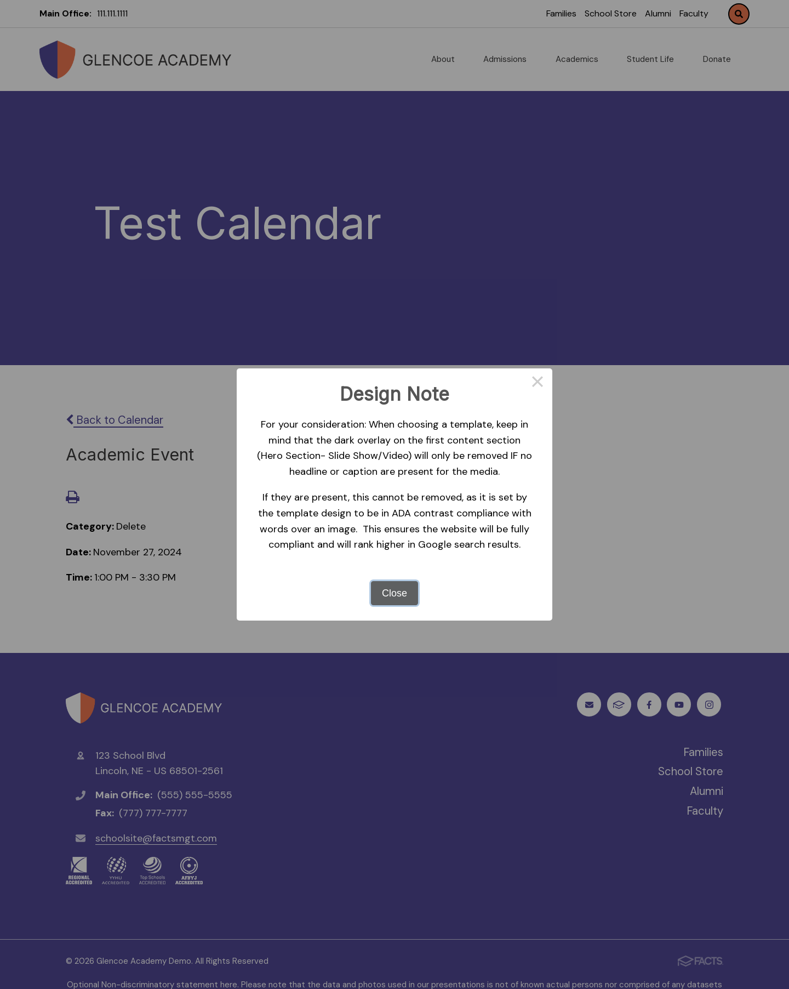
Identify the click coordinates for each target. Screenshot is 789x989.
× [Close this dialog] (537, 383)
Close (394, 593)
